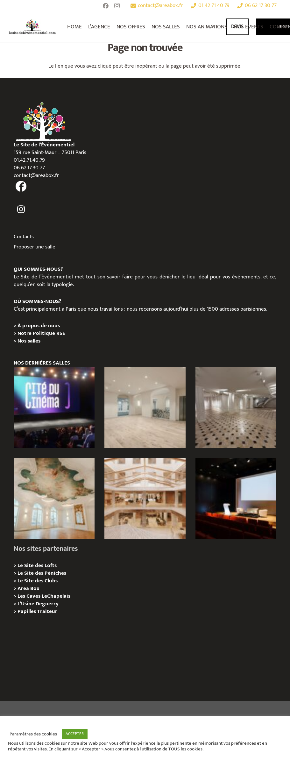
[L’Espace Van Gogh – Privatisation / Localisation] (236, 498)
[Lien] (32, 26)
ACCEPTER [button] (75, 733)
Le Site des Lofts (37, 565)
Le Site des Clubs (38, 580)
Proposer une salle (34, 246)
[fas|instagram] (21, 209)
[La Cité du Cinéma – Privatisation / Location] (54, 407)
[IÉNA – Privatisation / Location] (54, 498)
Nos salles (29, 340)
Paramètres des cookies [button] (33, 734)
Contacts (24, 236)
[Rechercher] (213, 26)
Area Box (28, 588)
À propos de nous (39, 325)
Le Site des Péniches (42, 573)
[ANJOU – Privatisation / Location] (236, 407)
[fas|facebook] (21, 186)
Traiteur (47, 611)
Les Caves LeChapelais (44, 596)
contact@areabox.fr (36, 175)
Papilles (27, 611)
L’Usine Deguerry (38, 603)
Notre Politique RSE (41, 333)
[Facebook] (105, 5)
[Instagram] (117, 5)
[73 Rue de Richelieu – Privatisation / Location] (145, 498)
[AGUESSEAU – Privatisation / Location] (145, 407)
